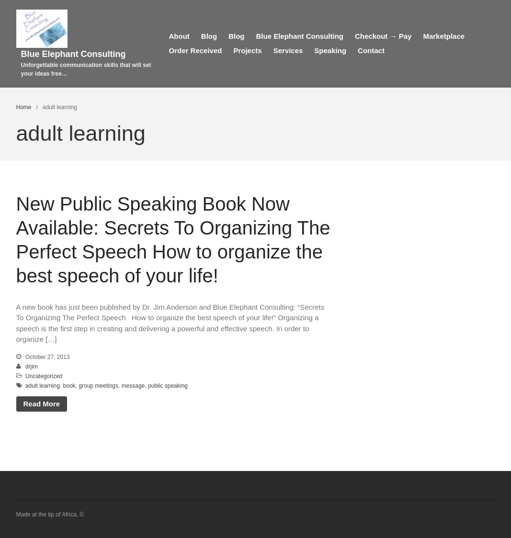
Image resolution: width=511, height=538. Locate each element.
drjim (31, 366)
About (179, 36)
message (133, 385)
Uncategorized (43, 376)
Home (24, 107)
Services (288, 50)
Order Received (195, 50)
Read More (41, 404)
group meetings (98, 385)
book (69, 385)
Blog (209, 36)
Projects (247, 50)
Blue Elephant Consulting (73, 54)
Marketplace (444, 36)
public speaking (168, 385)
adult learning (42, 385)
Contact (371, 50)
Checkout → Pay (383, 36)
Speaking (330, 50)
